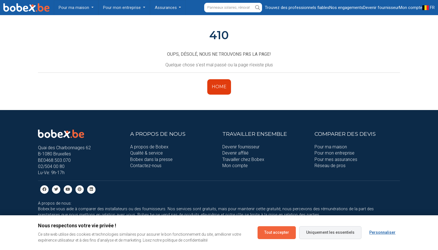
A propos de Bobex (149, 146)
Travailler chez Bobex (243, 159)
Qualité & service (146, 153)
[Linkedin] (91, 189)
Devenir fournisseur (241, 146)
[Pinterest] (79, 189)
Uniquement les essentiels (330, 232)
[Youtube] (68, 189)
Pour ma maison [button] (74, 7)
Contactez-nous (145, 165)
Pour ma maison (331, 146)
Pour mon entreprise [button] (122, 7)
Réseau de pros (330, 165)
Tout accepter (276, 232)
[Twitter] (56, 189)
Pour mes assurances (336, 159)
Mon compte (235, 165)
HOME (219, 86)
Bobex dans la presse (151, 159)
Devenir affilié (235, 153)
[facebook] (44, 189)
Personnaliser (382, 232)
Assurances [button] (166, 7)
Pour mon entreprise (334, 153)
